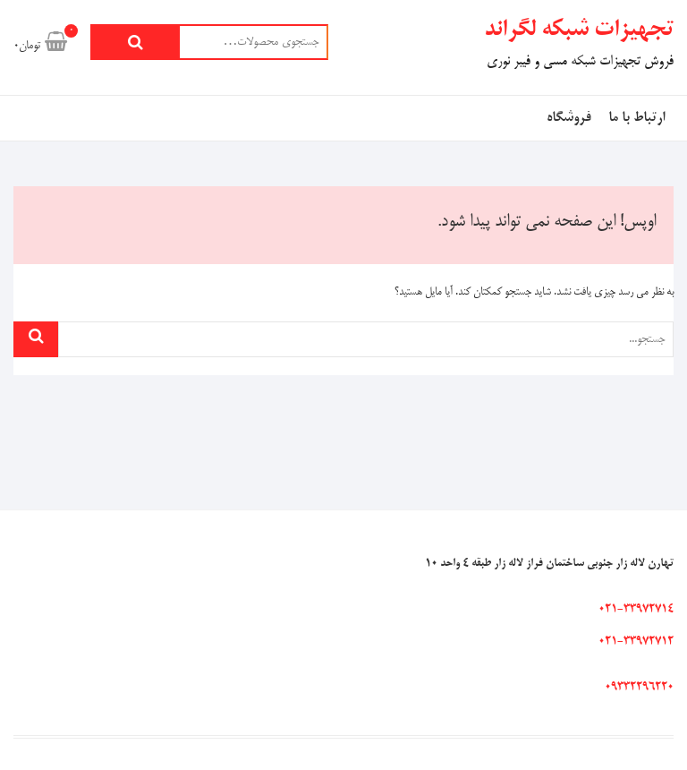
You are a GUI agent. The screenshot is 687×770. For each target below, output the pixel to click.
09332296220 (639, 687)
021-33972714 (636, 609)
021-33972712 (636, 642)
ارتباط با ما (636, 117)
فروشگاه (568, 117)
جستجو (135, 42)
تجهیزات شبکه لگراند (579, 30)
